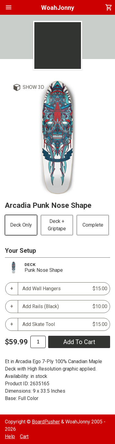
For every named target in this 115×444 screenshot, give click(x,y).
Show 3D (33, 87)
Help (10, 436)
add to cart (79, 342)
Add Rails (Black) (64, 306)
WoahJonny (57, 7)
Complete (92, 225)
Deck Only (21, 225)
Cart (24, 436)
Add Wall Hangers (64, 289)
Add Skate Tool (64, 324)
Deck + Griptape (57, 225)
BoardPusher (46, 422)
